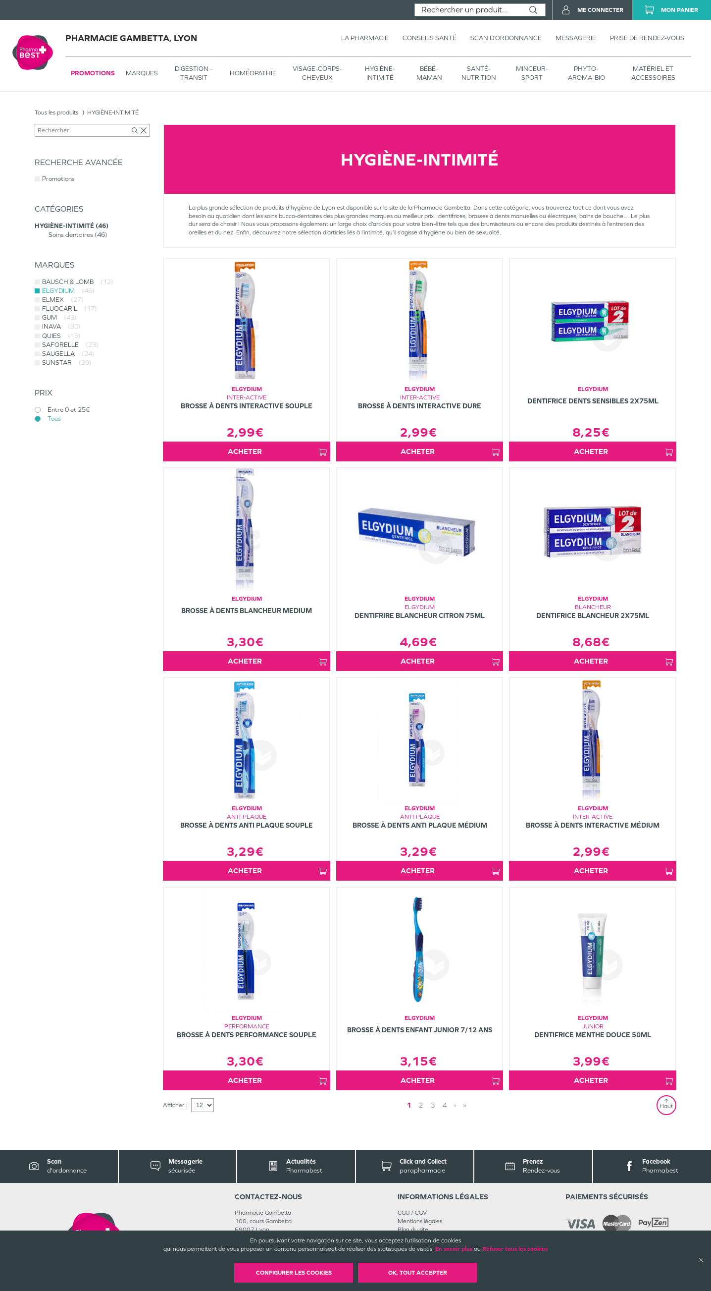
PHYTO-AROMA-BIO (586, 73)
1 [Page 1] (408, 1105)
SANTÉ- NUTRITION (478, 73)
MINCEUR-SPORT (532, 73)
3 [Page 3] (432, 1105)
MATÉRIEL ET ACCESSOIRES (653, 73)
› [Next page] (455, 1105)
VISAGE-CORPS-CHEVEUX (317, 73)
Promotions (93, 73)
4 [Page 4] (444, 1105)
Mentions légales (420, 1221)
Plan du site (413, 1229)
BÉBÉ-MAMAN (429, 73)
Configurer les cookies (294, 1272)
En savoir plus (453, 1248)
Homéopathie (253, 73)
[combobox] (468, 10)
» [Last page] (464, 1105)
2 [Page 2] (420, 1105)
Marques (142, 73)
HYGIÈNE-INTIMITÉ (380, 73)
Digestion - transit (193, 73)
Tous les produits (56, 112)
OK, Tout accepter (417, 1272)
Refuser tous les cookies (515, 1248)
